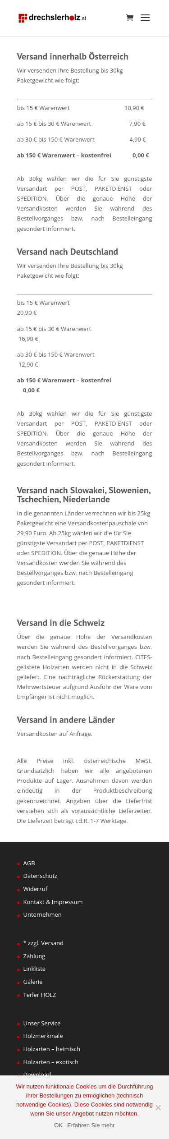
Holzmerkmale (43, 1036)
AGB (29, 863)
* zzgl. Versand (43, 943)
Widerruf (35, 889)
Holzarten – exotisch (51, 1062)
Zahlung (34, 956)
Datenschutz (40, 876)
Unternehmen (42, 914)
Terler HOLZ (39, 995)
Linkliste (34, 968)
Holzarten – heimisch (52, 1049)
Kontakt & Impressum (53, 902)
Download (37, 1074)
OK (58, 1125)
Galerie (33, 982)
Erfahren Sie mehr (91, 1125)
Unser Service (42, 1023)
